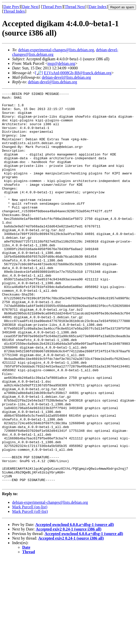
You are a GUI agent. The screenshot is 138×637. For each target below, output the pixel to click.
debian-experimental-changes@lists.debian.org (56, 50)
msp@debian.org (61, 63)
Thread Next (75, 7)
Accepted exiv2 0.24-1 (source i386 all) (68, 608)
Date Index (98, 7)
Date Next (30, 7)
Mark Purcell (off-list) (30, 590)
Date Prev (11, 7)
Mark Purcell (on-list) (29, 585)
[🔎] (39, 73)
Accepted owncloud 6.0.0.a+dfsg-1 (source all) (74, 603)
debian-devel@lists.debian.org (66, 77)
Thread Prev (52, 7)
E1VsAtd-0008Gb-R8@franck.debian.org (78, 73)
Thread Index (14, 11)
